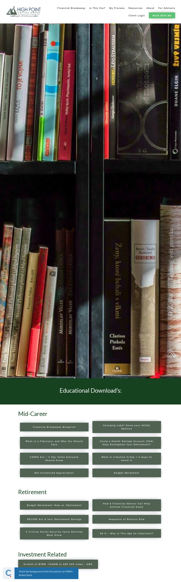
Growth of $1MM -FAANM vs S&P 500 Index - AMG (58, 564)
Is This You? (97, 8)
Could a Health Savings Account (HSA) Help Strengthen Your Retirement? (127, 443)
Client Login (137, 15)
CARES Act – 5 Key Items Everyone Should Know (54, 459)
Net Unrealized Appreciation (54, 473)
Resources (136, 8)
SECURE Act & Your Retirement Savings (54, 519)
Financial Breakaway (71, 8)
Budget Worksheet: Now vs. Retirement (54, 505)
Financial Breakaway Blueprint (54, 427)
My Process (117, 8)
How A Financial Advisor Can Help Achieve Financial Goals (126, 505)
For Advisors (166, 8)
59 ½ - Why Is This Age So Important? (126, 533)
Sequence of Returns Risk (127, 519)
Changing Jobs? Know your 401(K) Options (126, 427)
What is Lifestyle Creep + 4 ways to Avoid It (126, 459)
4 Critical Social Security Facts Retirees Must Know (54, 533)
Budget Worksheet (126, 473)
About (150, 8)
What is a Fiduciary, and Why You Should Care (54, 443)
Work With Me (162, 15)
